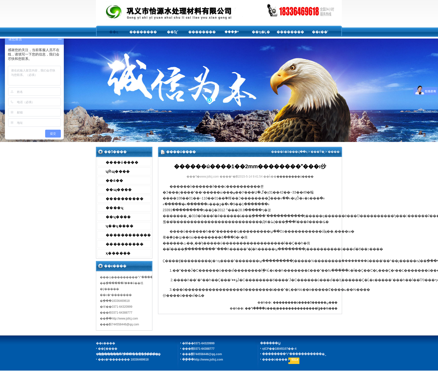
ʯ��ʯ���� (119, 226)
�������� (143, 32)
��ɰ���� (119, 190)
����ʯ (114, 208)
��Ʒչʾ (172, 32)
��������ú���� (295, 176)
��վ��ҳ (299, 151)
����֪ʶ (232, 32)
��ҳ (113, 32)
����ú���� (122, 162)
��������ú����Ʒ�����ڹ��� (305, 302)
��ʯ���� (118, 217)
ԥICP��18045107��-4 (279, 348)
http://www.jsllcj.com (208, 359)
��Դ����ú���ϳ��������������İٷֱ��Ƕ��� (291, 308)
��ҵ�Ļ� (261, 32)
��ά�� (114, 180)
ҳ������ (118, 253)
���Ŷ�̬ (317, 151)
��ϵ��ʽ (320, 32)
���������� (125, 199)
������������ (128, 235)
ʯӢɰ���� (118, 171)
